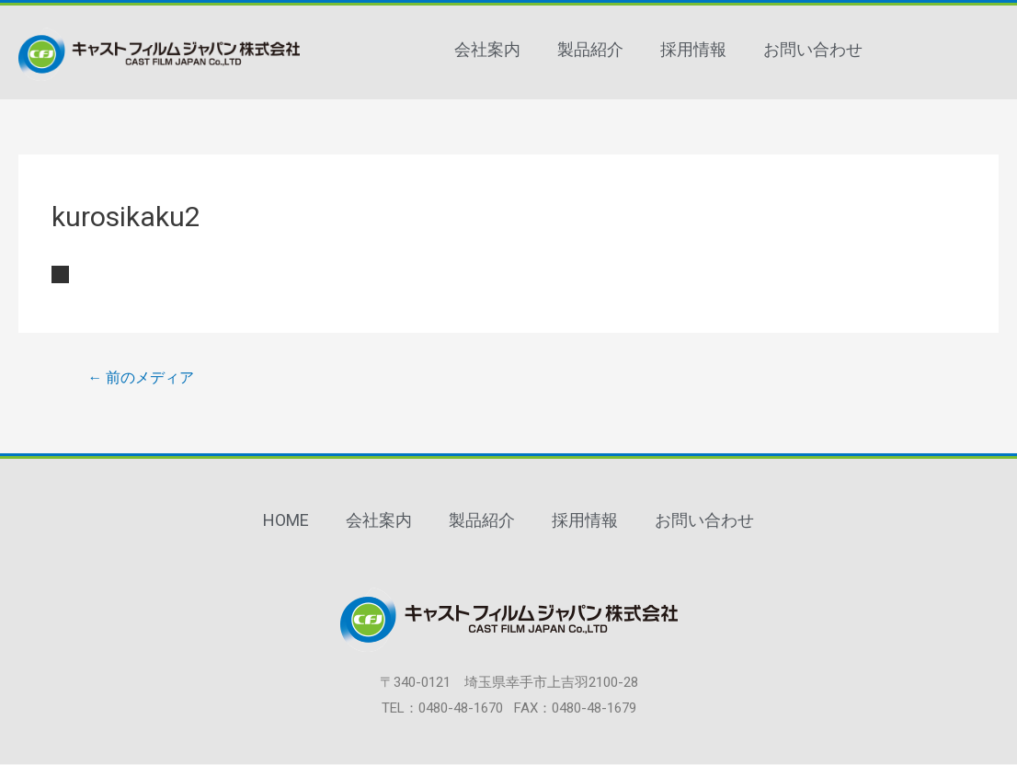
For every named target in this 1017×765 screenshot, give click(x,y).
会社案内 (487, 49)
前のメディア (141, 377)
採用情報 (693, 49)
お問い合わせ (813, 49)
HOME (286, 521)
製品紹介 (590, 49)
